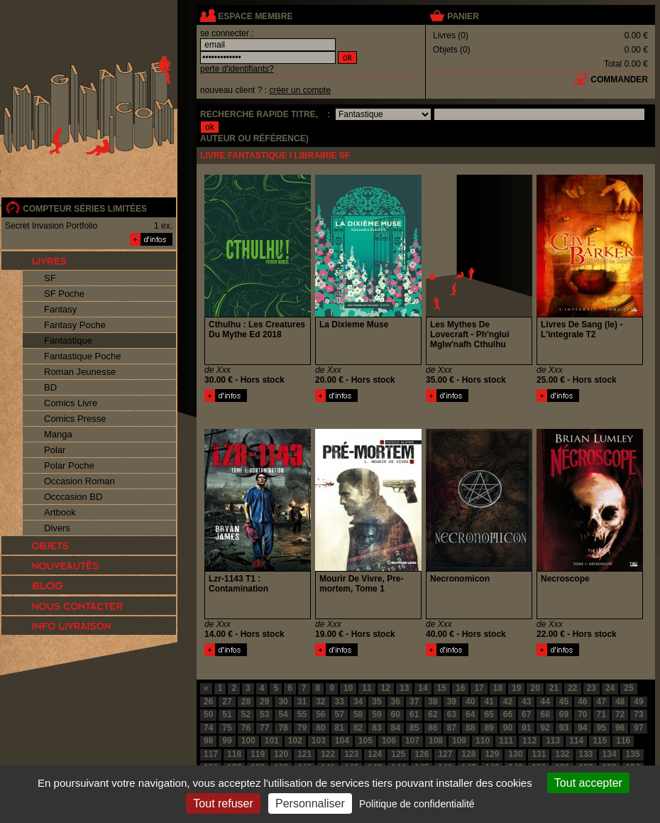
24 (610, 688)
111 (506, 741)
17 (478, 688)
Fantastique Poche (82, 356)
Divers (57, 528)
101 (272, 741)
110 (482, 741)
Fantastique (68, 340)
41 (488, 702)
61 (414, 714)
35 (376, 702)
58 (358, 714)
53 (264, 714)
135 (633, 754)
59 (376, 714)
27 (226, 702)
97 (638, 728)
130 (515, 754)
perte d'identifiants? (237, 69)
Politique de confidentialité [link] (417, 804)
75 (226, 728)
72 (620, 714)
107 (412, 741)
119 (258, 754)
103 (319, 741)
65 (488, 714)
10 (348, 688)
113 (553, 741)
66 (507, 714)
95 (601, 728)
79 (302, 728)
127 (445, 754)
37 (414, 702)
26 (208, 702)
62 (432, 714)
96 (620, 728)
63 (451, 714)
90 (507, 728)
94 (582, 728)
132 (562, 754)
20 (534, 688)
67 (526, 714)
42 (507, 702)
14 (422, 688)
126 (421, 754)
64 (470, 714)
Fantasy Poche (75, 325)
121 (304, 754)
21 (554, 688)
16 (460, 688)
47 (601, 702)
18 (497, 688)
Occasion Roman (79, 481)
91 (526, 728)
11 (366, 688)
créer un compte (300, 90)
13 (404, 688)
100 (248, 741)
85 (414, 728)
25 (628, 688)
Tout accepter (588, 783)
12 (385, 688)
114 (576, 741)
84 (395, 728)
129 (492, 754)
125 (398, 754)
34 (358, 702)
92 (544, 728)
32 (320, 702)
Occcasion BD (73, 496)
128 (468, 754)
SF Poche (64, 293)
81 (339, 728)
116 (623, 741)
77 (264, 728)
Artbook (60, 512)
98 (208, 741)
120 (281, 754)
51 (226, 714)
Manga (58, 434)
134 (610, 754)
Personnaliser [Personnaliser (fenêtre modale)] (310, 803)
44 (544, 702)
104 (342, 741)
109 (459, 741)
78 (282, 728)
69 (563, 714)
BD (50, 387)
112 (529, 741)
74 (208, 728)
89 (488, 728)
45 (563, 702)
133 (586, 754)
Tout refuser (223, 803)
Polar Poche (69, 465)
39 (451, 702)
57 (339, 714)
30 (282, 702)
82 (358, 728)
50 (208, 714)
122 (328, 754)
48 (620, 702)
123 (351, 754)
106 (389, 741)
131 (539, 754)
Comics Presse (75, 418)
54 (282, 714)
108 (436, 741)
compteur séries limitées (85, 209)
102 (295, 741)
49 (638, 702)
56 (320, 714)
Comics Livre (70, 403)
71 (601, 714)
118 (234, 754)
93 (563, 728)
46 (582, 702)
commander (619, 80)
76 (246, 728)
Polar (54, 450)
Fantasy (60, 309)
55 (302, 714)
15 (441, 688)
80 (320, 728)
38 (432, 702)
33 (339, 702)
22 (572, 688)
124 (375, 754)
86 (432, 728)
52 (246, 714)
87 (451, 728)
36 (395, 702)
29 (264, 702)
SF (50, 278)
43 (526, 702)
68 (544, 714)
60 (395, 714)
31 (302, 702)
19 (516, 688)
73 (638, 714)
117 (211, 754)
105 (365, 741)
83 (376, 728)
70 (582, 714)
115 (600, 741)
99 (226, 741)
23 (591, 688)
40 (470, 702)
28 (246, 702)
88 (470, 728)
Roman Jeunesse (80, 371)
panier (462, 16)
